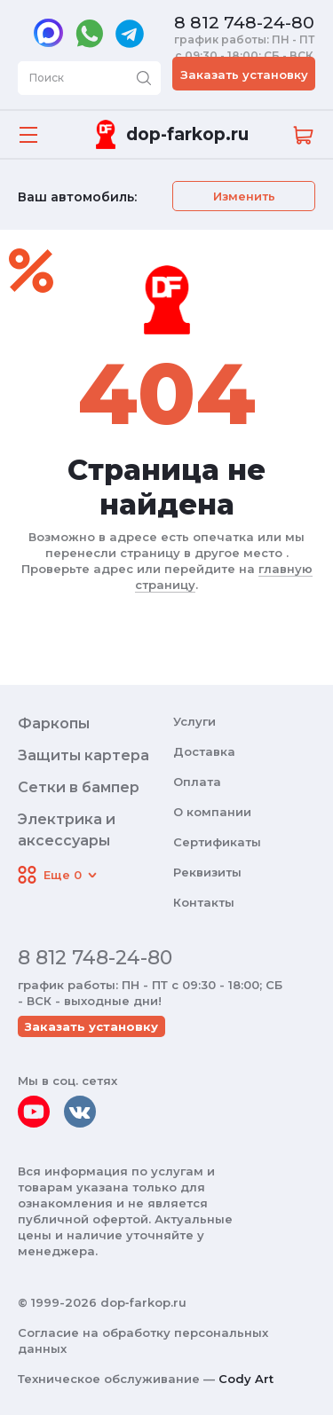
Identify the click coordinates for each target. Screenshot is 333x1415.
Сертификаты (217, 842)
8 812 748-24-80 (244, 23)
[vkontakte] (80, 1112)
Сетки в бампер (78, 787)
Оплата (197, 781)
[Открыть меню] (28, 134)
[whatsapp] (89, 34)
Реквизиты (207, 872)
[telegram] (130, 34)
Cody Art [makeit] (246, 1379)
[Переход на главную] (169, 134)
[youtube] (34, 1112)
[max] (48, 35)
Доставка (204, 751)
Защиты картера (83, 755)
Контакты (203, 902)
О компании (212, 812)
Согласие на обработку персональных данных (143, 1340)
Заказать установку (244, 74)
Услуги (194, 721)
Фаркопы (54, 723)
